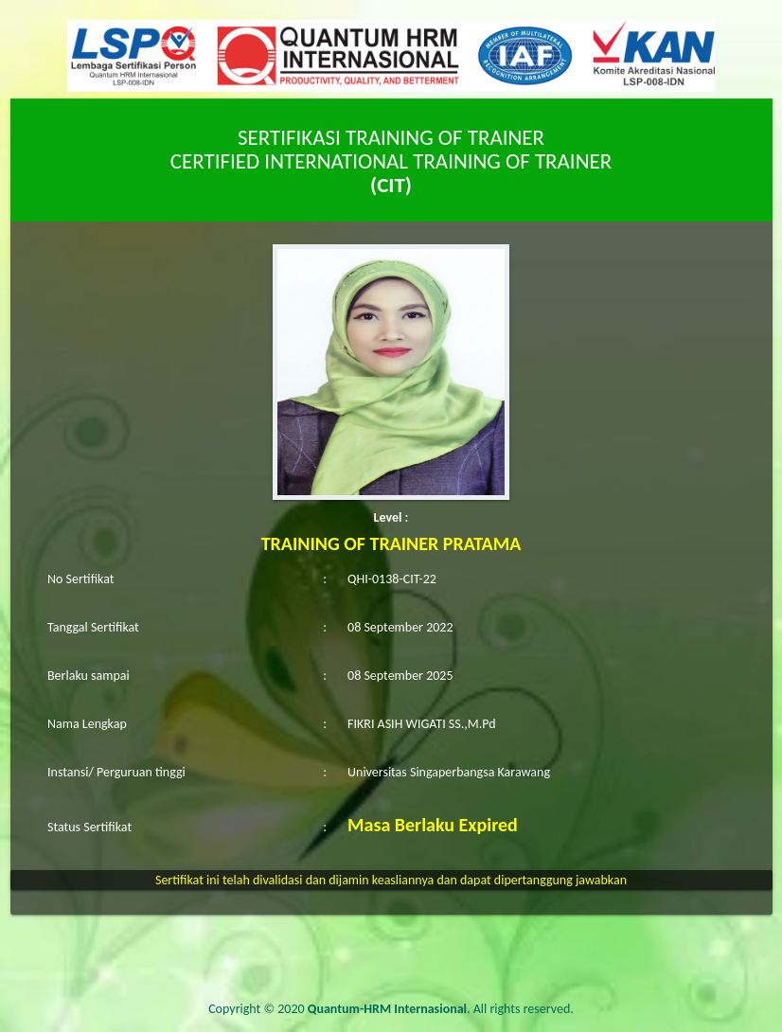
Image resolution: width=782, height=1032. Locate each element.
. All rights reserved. (441, 1009)
